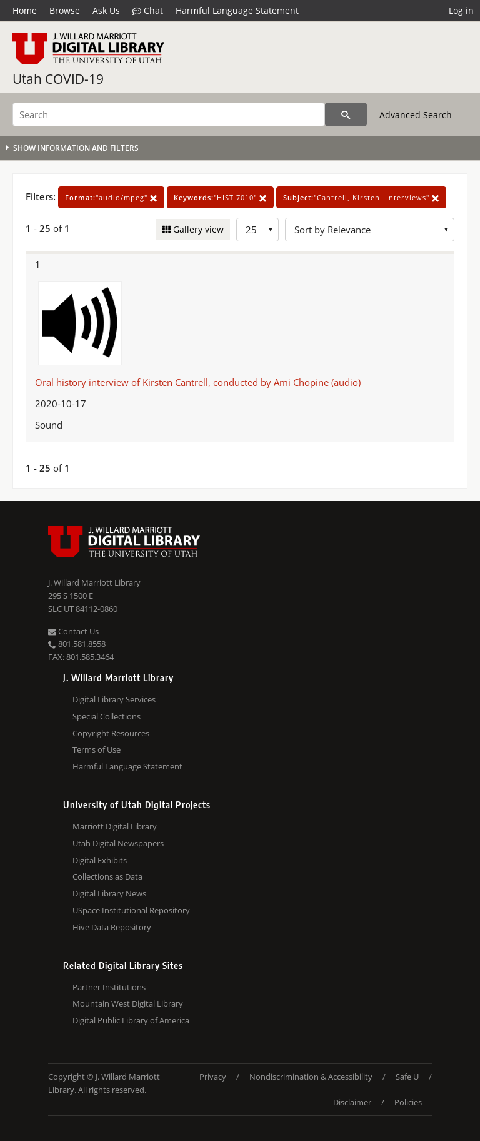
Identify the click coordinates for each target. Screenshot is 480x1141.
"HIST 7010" (220, 197)
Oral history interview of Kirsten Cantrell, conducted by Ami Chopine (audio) (198, 382)
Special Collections (106, 716)
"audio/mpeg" (111, 197)
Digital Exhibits (99, 860)
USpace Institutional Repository (131, 910)
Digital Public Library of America (130, 1020)
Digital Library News (109, 893)
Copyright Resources (110, 733)
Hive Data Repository (111, 927)
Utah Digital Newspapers (118, 843)
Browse (64, 10)
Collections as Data (107, 876)
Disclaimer (352, 1102)
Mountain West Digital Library (127, 1003)
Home (24, 10)
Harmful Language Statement (237, 10)
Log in (461, 10)
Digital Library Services (114, 699)
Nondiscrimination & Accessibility (310, 1076)
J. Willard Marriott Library (94, 582)
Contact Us (73, 631)
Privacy (212, 1076)
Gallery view (197, 229)
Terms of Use (96, 749)
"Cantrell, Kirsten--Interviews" (361, 197)
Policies (408, 1102)
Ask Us (106, 10)
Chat (147, 10)
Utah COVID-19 (58, 79)
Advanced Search (415, 115)
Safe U (407, 1076)
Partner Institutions (109, 987)
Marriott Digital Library (114, 826)
